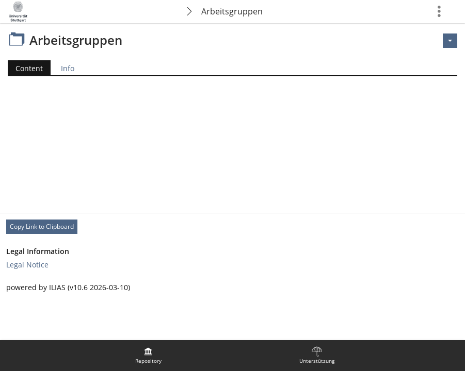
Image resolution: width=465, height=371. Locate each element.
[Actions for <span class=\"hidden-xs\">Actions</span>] (450, 40)
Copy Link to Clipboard (42, 226)
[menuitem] (148, 355)
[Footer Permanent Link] (232, 226)
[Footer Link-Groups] (232, 258)
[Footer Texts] (232, 287)
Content (25, 68)
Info (67, 68)
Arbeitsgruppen (232, 11)
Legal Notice (27, 264)
